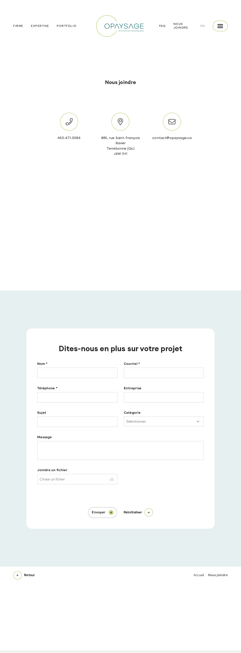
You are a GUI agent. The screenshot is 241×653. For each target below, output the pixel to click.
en (203, 26)
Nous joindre (180, 25)
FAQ (162, 26)
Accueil (199, 575)
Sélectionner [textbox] (136, 421)
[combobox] (164, 421)
